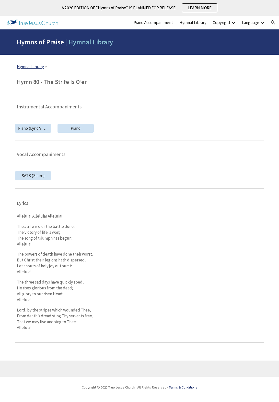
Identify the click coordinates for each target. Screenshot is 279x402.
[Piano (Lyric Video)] (33, 128)
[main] (139, 42)
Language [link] (250, 22)
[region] (139, 8)
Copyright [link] (221, 22)
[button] (273, 22)
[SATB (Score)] (33, 176)
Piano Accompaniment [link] (153, 22)
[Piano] (75, 128)
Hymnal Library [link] (192, 22)
